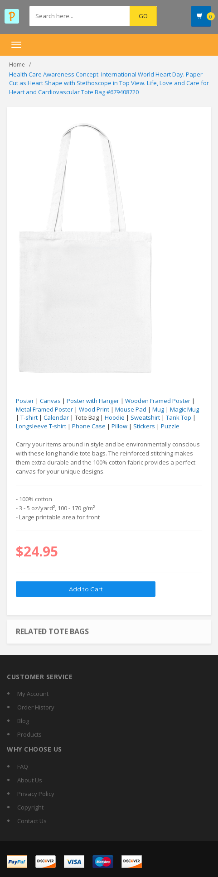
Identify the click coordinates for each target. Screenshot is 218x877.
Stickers (144, 426)
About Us (29, 780)
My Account (32, 694)
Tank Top (178, 417)
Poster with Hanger (93, 401)
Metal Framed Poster (44, 409)
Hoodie (115, 417)
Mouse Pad (130, 409)
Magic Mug (184, 409)
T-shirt (29, 417)
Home (17, 64)
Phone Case (89, 426)
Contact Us (32, 821)
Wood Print (94, 409)
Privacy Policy (35, 794)
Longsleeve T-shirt (41, 426)
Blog (23, 721)
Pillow (119, 426)
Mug (158, 409)
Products (29, 734)
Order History (35, 707)
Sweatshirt (145, 417)
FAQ (22, 766)
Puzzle (170, 426)
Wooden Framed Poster (157, 401)
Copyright (30, 807)
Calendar (56, 417)
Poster (25, 401)
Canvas (50, 401)
